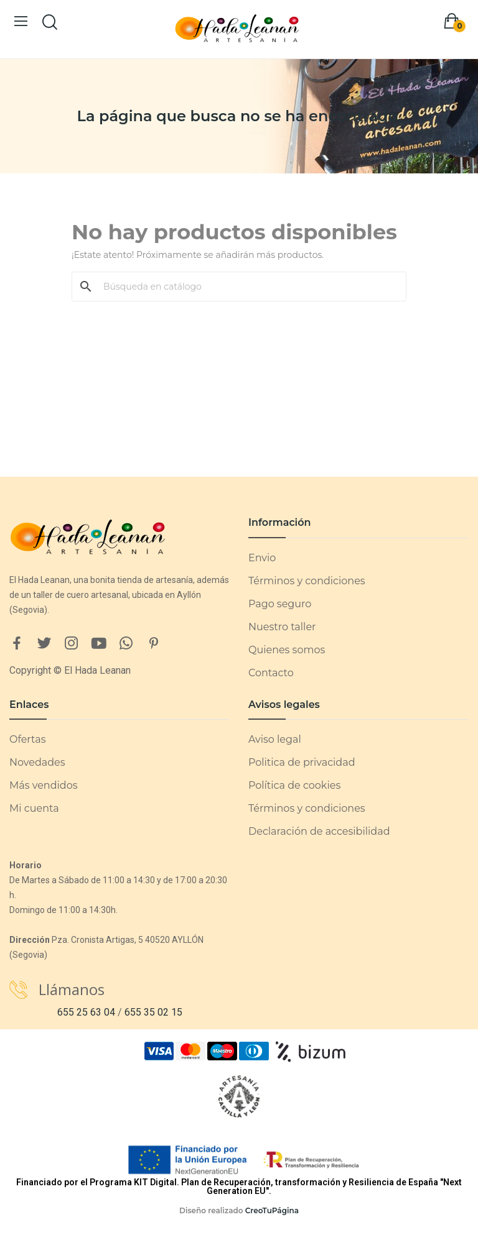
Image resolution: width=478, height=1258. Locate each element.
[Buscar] (246, 286)
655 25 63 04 (86, 1012)
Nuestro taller (282, 627)
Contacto (271, 673)
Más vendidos (43, 785)
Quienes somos (286, 650)
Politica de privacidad (301, 762)
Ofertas (27, 739)
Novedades (37, 762)
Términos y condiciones (306, 581)
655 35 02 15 (153, 1012)
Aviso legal (274, 739)
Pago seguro (279, 604)
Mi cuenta (34, 808)
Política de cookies (294, 785)
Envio (262, 558)
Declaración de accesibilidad (319, 831)
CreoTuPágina (272, 1210)
